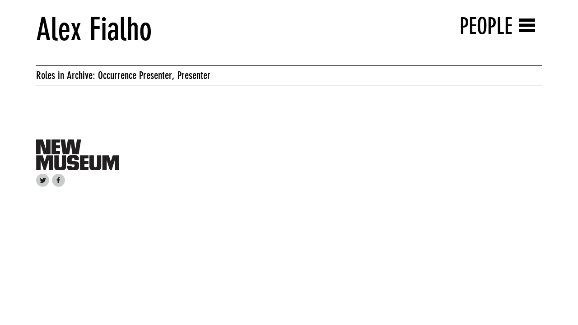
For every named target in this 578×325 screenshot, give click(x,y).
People (486, 26)
